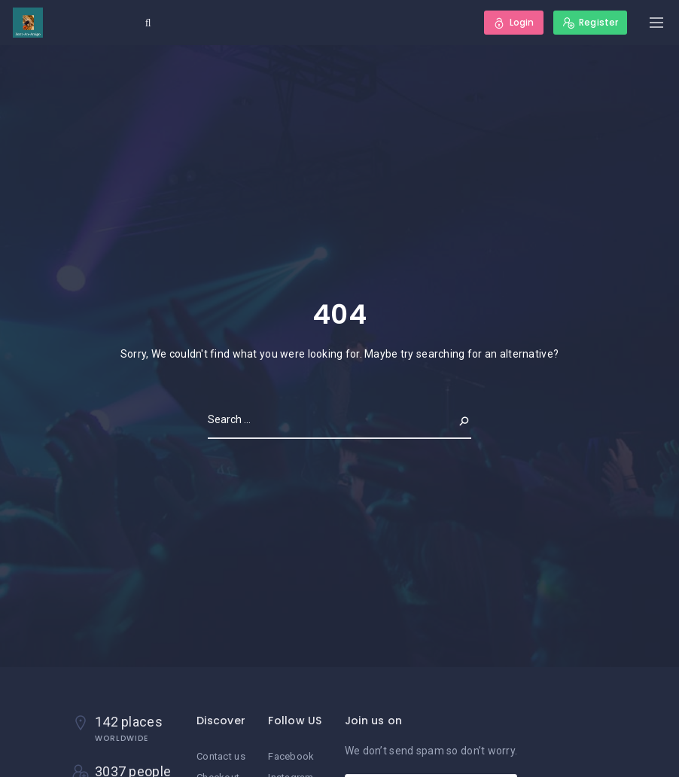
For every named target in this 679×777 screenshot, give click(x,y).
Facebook (291, 756)
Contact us (220, 756)
